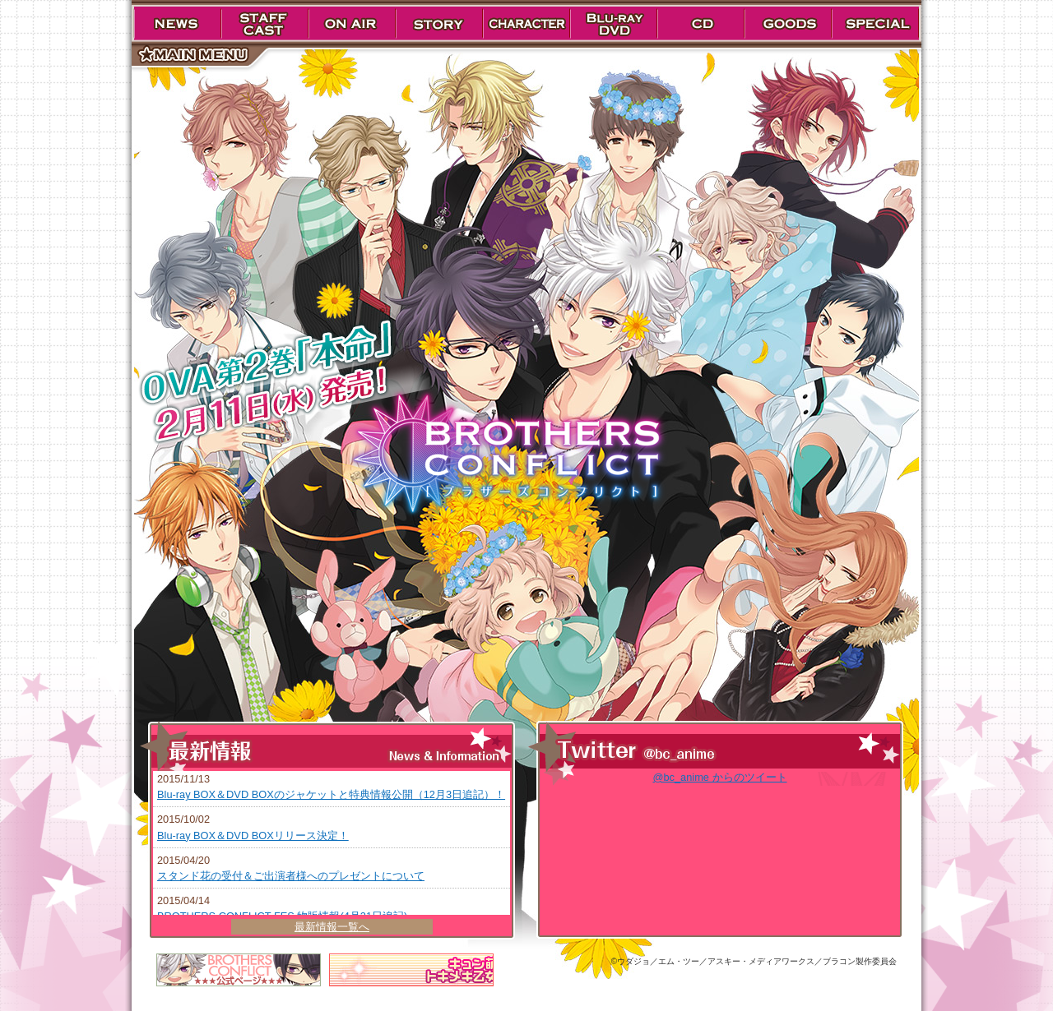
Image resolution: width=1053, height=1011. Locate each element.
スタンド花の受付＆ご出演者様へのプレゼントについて (290, 876)
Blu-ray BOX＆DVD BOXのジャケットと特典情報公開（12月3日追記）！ (331, 794)
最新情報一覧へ (332, 927)
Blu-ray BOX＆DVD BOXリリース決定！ (253, 835)
